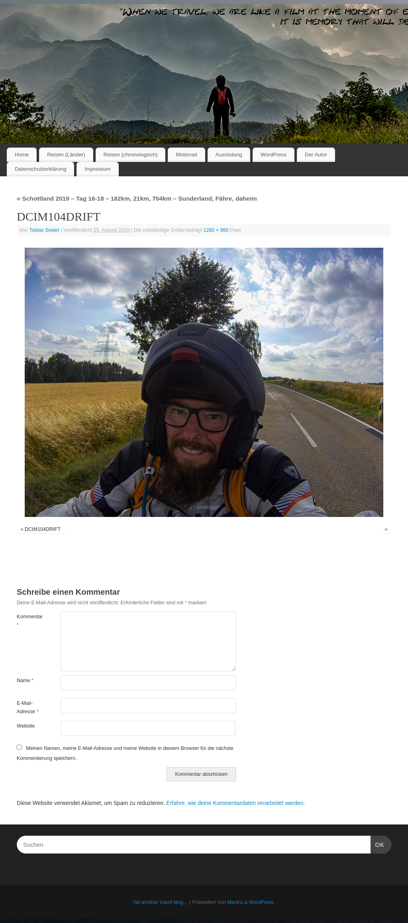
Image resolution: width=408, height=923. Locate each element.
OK (378, 843)
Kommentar (28, 621)
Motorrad (186, 155)
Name (25, 680)
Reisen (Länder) (66, 155)
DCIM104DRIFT (43, 529)
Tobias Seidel (44, 230)
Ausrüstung (229, 155)
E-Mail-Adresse (28, 707)
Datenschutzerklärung (40, 169)
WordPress (274, 155)
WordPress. (262, 902)
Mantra (235, 902)
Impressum (97, 169)
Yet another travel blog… (160, 902)
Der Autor (316, 155)
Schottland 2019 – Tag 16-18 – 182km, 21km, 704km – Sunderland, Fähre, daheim (137, 198)
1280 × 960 (215, 230)
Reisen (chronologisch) (131, 155)
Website (26, 726)
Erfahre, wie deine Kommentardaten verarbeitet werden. (236, 803)
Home (22, 155)
